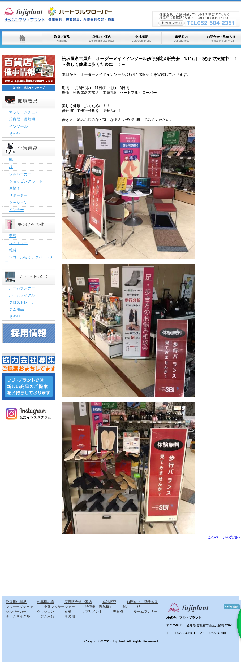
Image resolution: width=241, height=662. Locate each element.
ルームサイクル (22, 295)
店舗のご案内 (101, 38)
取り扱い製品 (16, 602)
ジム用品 (16, 309)
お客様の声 (45, 602)
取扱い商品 (62, 38)
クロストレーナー (24, 302)
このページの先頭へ (224, 537)
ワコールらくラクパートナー (29, 259)
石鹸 (67, 611)
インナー (16, 210)
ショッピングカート (25, 181)
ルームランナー (22, 288)
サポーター (18, 195)
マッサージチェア (24, 112)
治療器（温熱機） (24, 119)
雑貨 (12, 250)
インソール (18, 126)
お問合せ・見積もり (221, 38)
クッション (18, 202)
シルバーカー (20, 174)
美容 (12, 236)
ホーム (22, 38)
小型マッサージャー (59, 607)
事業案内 (181, 38)
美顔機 (118, 611)
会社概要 (141, 38)
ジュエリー (18, 243)
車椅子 (14, 188)
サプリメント (92, 611)
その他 (14, 133)
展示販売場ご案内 (78, 602)
